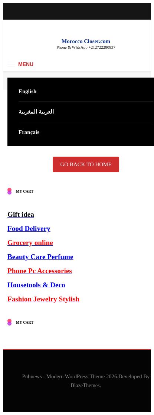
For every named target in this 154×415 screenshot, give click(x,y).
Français (29, 132)
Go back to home (85, 164)
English (27, 91)
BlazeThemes (85, 385)
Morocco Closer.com (86, 41)
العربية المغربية (36, 112)
